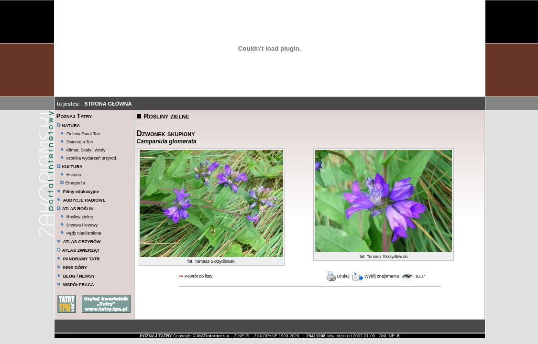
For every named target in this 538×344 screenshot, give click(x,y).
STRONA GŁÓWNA (108, 104)
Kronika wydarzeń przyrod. (92, 158)
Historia (73, 174)
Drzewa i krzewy (82, 225)
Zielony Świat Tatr (83, 133)
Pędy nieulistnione (83, 233)
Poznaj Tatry (74, 115)
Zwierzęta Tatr (79, 142)
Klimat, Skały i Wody (86, 150)
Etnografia (72, 183)
